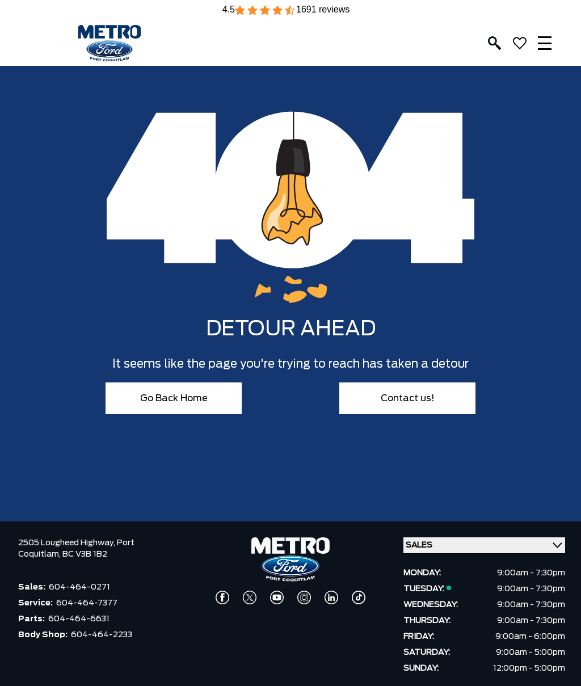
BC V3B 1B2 (84, 554)
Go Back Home (174, 398)
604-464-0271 (79, 587)
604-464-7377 (86, 603)
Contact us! (408, 398)
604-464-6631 (79, 619)
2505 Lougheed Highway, (67, 543)
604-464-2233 (101, 635)
